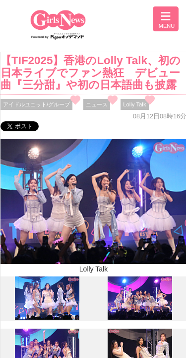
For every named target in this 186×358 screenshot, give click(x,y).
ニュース (97, 104)
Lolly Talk (134, 104)
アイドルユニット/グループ (36, 104)
